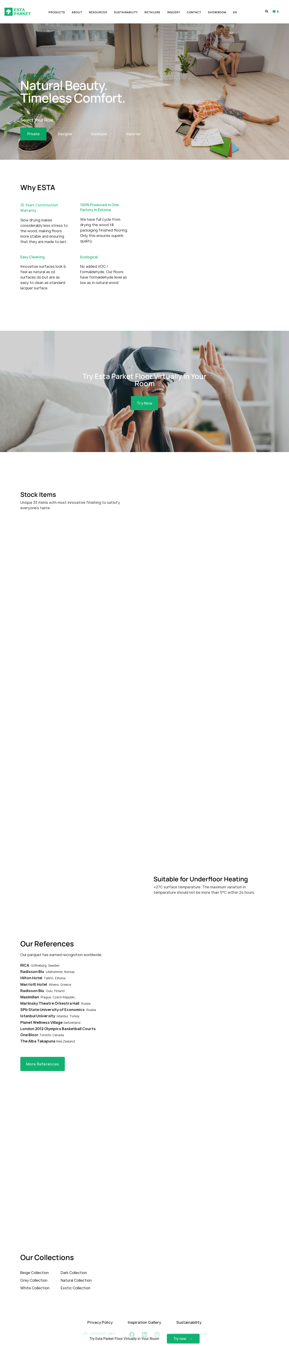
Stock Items (38, 486)
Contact (194, 12)
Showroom (217, 12)
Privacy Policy (100, 1313)
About (77, 12)
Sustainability (126, 12)
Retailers (152, 12)
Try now (180, 1339)
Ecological (89, 252)
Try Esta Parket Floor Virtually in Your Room (144, 370)
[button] (144, 393)
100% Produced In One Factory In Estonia (99, 202)
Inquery (173, 12)
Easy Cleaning (32, 252)
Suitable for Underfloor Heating (201, 870)
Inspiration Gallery (144, 1313)
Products (57, 12)
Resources (98, 12)
